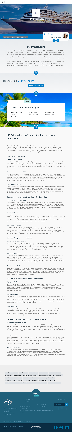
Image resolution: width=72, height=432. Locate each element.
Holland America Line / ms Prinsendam (15, 37)
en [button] (69, 2)
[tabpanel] (36, 111)
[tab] (16, 101)
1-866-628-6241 (42, 406)
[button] (36, 85)
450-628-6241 (41, 404)
